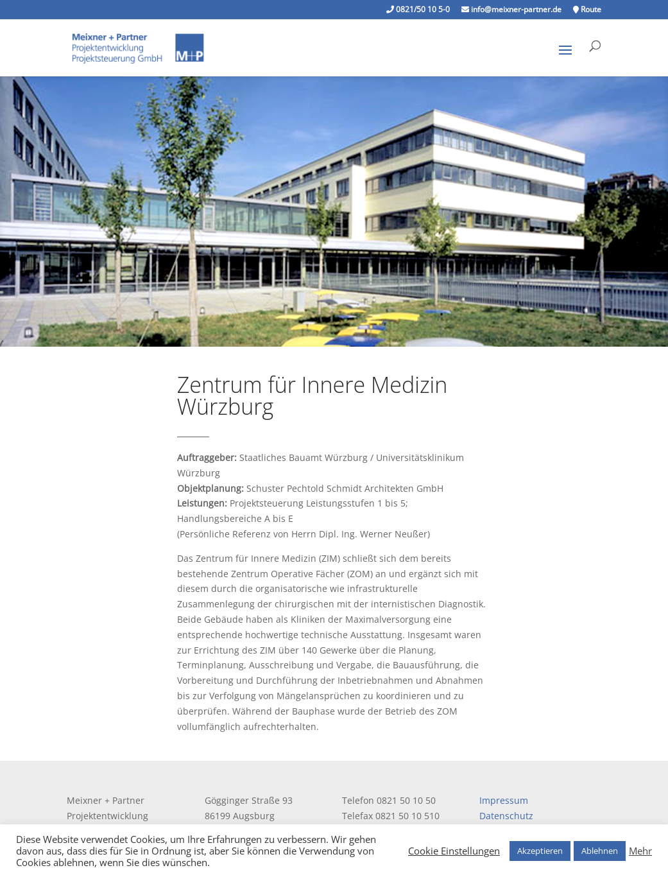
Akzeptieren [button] (540, 850)
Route (587, 10)
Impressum (503, 800)
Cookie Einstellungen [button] (454, 850)
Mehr (640, 850)
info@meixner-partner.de (511, 10)
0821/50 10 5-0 (418, 10)
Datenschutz (506, 816)
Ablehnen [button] (599, 850)
